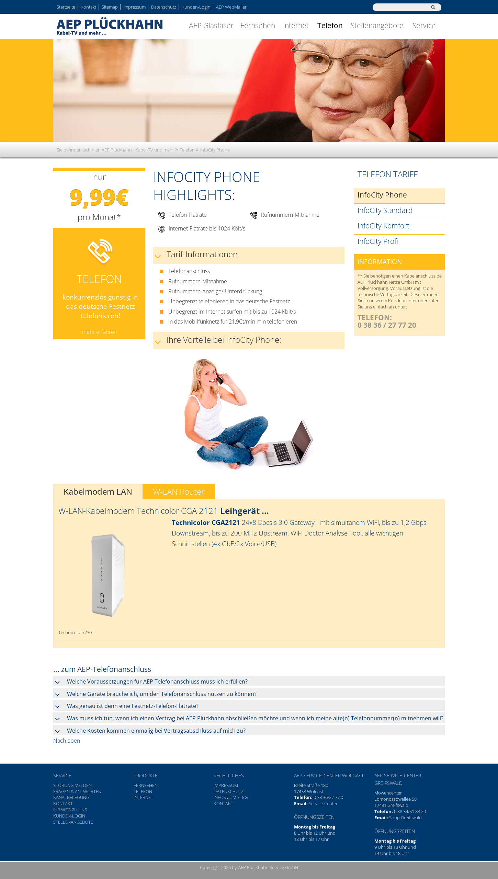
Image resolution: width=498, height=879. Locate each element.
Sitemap (110, 7)
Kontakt (88, 7)
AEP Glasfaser (211, 25)
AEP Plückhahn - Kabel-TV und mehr (138, 150)
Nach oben (66, 740)
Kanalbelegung (71, 797)
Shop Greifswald (405, 817)
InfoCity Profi (378, 241)
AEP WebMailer (231, 7)
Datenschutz (163, 7)
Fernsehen (257, 25)
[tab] (249, 681)
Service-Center (323, 803)
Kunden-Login (196, 7)
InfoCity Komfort (383, 225)
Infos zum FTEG (231, 797)
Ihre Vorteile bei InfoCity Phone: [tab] (224, 339)
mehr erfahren (99, 332)
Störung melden (72, 785)
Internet (296, 25)
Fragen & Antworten (77, 791)
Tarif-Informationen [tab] (202, 254)
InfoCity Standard (385, 210)
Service (424, 25)
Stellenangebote (377, 25)
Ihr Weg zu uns (70, 810)
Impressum (134, 7)
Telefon (330, 25)
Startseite (66, 7)
